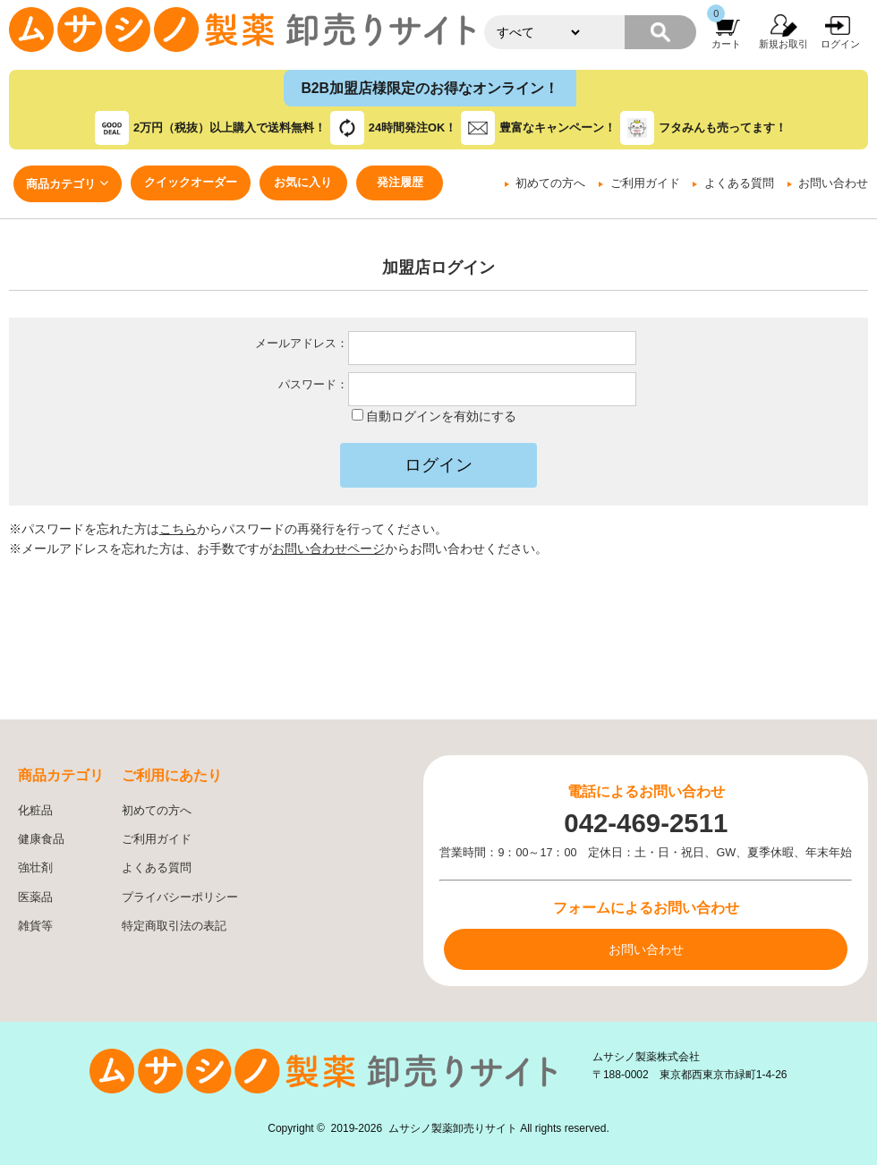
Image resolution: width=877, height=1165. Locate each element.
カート (726, 43)
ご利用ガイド (645, 183)
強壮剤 (35, 868)
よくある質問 (739, 183)
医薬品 (35, 897)
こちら (178, 529)
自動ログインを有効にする (441, 416)
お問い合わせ (833, 183)
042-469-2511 (646, 823)
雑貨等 (35, 926)
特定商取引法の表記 (174, 926)
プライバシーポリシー (180, 897)
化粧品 (35, 810)
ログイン (840, 43)
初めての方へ (550, 183)
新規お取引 (783, 43)
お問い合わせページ (328, 548)
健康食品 (41, 839)
